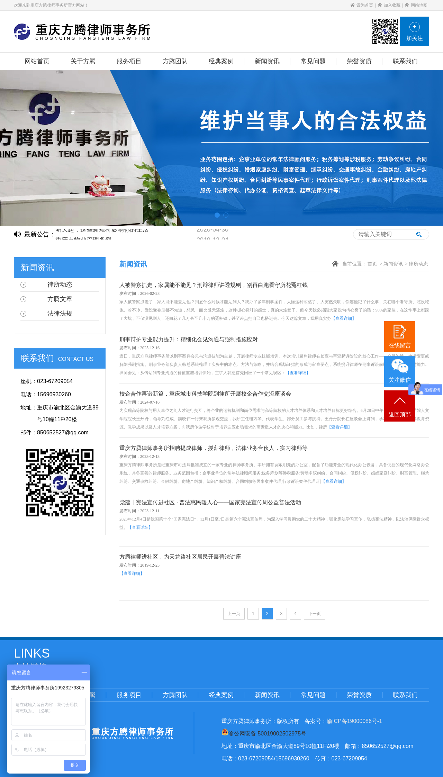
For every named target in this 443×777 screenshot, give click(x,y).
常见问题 (313, 695)
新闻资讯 (393, 263)
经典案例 (221, 695)
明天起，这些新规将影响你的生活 (102, 230)
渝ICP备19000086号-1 (354, 721)
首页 (372, 263)
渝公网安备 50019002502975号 (267, 734)
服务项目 (129, 695)
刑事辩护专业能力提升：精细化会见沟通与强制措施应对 (188, 339)
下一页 (314, 613)
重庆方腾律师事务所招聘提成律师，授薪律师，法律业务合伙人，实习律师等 (213, 448)
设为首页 (361, 5)
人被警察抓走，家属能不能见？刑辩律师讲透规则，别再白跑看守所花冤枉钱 (213, 285)
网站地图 (416, 5)
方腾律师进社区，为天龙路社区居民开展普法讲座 (180, 557)
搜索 (419, 234)
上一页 (234, 613)
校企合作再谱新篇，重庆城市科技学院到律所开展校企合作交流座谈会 (205, 394)
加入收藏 (389, 5)
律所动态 (418, 263)
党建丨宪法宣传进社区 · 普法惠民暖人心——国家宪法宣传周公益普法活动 (210, 502)
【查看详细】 (343, 318)
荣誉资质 (359, 695)
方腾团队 (175, 695)
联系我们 (405, 695)
